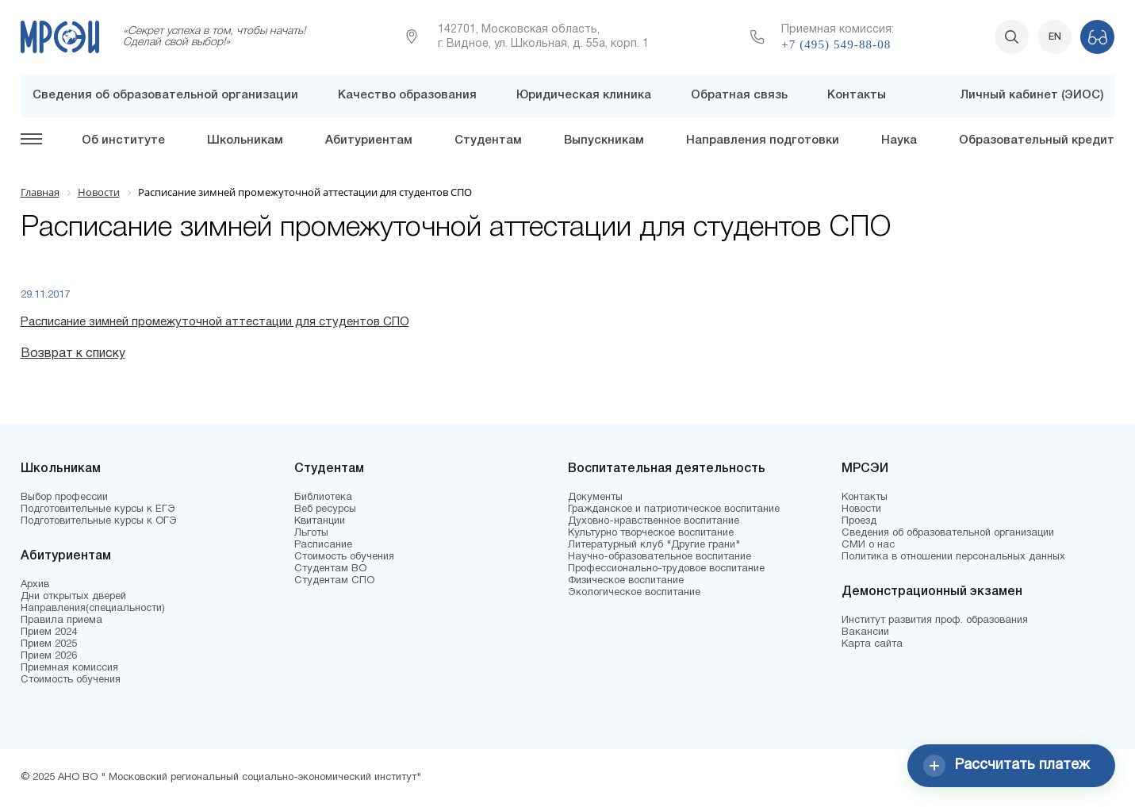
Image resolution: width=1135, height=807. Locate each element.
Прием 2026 (49, 656)
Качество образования (407, 95)
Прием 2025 (49, 644)
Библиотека (323, 497)
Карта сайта (872, 644)
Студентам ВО (330, 569)
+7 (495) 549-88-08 (836, 44)
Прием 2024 (49, 632)
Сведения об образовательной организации (165, 95)
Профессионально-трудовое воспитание (666, 569)
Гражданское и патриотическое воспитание (674, 509)
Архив (35, 585)
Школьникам (245, 140)
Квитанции (319, 521)
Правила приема (61, 620)
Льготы (311, 533)
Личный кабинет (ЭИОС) (1031, 95)
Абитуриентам (368, 140)
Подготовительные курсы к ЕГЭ (98, 509)
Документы (595, 497)
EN (1055, 37)
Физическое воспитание (626, 581)
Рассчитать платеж (1006, 766)
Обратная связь (739, 95)
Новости (861, 509)
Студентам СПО (334, 581)
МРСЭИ (865, 469)
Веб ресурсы (325, 509)
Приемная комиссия (69, 668)
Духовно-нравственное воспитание (653, 521)
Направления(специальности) (93, 608)
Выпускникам (604, 140)
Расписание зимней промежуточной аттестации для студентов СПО (215, 322)
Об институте (123, 140)
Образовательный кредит (1036, 140)
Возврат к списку (73, 353)
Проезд (859, 521)
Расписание (323, 545)
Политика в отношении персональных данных (953, 557)
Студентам (488, 140)
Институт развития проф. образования (935, 620)
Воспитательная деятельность (666, 469)
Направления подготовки (762, 140)
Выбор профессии (64, 497)
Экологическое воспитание (634, 593)
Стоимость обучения (71, 680)
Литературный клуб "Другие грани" (654, 545)
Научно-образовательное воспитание (659, 557)
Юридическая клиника (583, 95)
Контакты (856, 95)
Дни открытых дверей (73, 596)
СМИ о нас (868, 545)
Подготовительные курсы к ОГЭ (99, 521)
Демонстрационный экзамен (932, 592)
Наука (899, 140)
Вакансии (865, 632)
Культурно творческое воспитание (651, 533)
